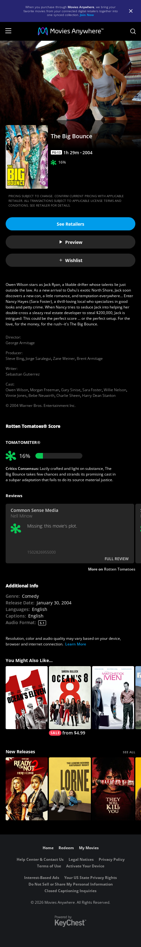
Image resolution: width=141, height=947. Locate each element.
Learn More (75, 644)
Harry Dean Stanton (99, 395)
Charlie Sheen (68, 395)
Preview (70, 242)
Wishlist (70, 260)
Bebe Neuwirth (42, 395)
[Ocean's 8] (70, 701)
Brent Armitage (90, 358)
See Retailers (70, 224)
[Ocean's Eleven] (27, 697)
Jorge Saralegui (38, 358)
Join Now (87, 15)
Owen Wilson (17, 389)
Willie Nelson (115, 389)
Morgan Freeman (44, 389)
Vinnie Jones (16, 395)
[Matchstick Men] (113, 697)
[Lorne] (70, 788)
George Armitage (20, 342)
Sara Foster (92, 389)
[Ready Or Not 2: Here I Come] (27, 788)
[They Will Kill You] (113, 788)
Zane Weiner (64, 358)
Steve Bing (15, 358)
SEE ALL (129, 752)
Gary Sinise (71, 389)
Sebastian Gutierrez (23, 374)
